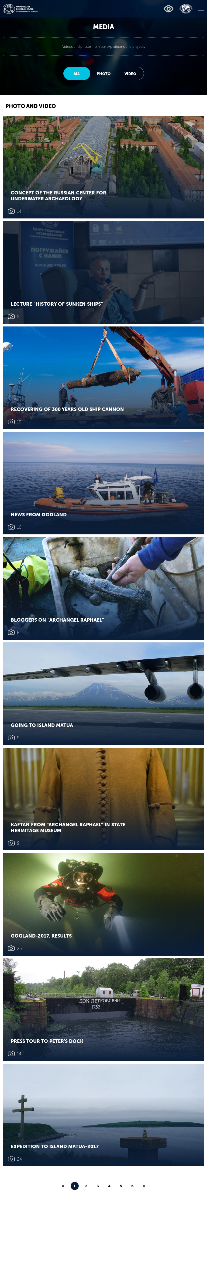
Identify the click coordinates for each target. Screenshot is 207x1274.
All (77, 74)
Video (130, 74)
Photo (104, 74)
